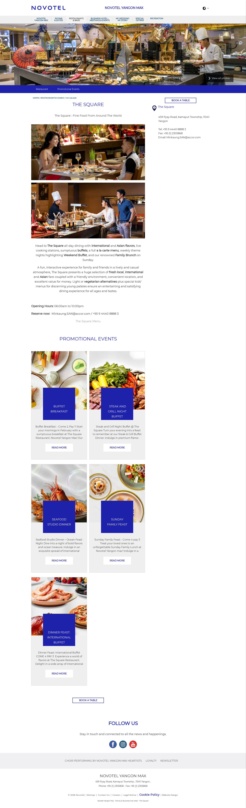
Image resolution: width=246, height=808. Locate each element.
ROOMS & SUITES (58, 19)
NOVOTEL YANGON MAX (41, 19)
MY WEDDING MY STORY (122, 19)
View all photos (221, 78)
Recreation (156, 18)
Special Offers (140, 19)
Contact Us (104, 795)
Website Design (170, 795)
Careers (116, 795)
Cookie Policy (149, 795)
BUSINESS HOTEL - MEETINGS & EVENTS (100, 19)
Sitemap (90, 795)
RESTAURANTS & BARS (76, 19)
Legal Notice (129, 795)
